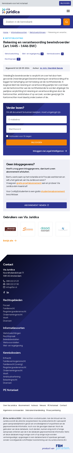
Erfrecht (7, 358)
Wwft (5, 317)
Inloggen (65, 3)
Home (5, 32)
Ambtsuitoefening (11, 376)
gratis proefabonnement (28, 183)
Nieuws (43, 405)
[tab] (11, 53)
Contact (63, 405)
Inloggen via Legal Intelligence (50, 151)
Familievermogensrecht (14, 361)
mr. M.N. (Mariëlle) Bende (51, 68)
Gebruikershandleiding (35, 410)
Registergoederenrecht (14, 311)
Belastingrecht (10, 379)
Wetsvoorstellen (11, 342)
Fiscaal (6, 305)
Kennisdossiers (12, 352)
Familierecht (9, 308)
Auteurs (34, 405)
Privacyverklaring (53, 410)
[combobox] (32, 21)
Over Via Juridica (10, 405)
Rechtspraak (9, 336)
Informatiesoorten (19, 32)
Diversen (7, 320)
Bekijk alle (9, 240)
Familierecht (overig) (13, 364)
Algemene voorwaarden (13, 410)
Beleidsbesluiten (11, 339)
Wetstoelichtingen (38, 32)
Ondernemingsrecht (12, 314)
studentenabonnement (53, 191)
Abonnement (24, 405)
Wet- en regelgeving (13, 345)
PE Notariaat (10, 390)
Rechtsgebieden (12, 300)
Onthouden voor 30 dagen (20, 136)
